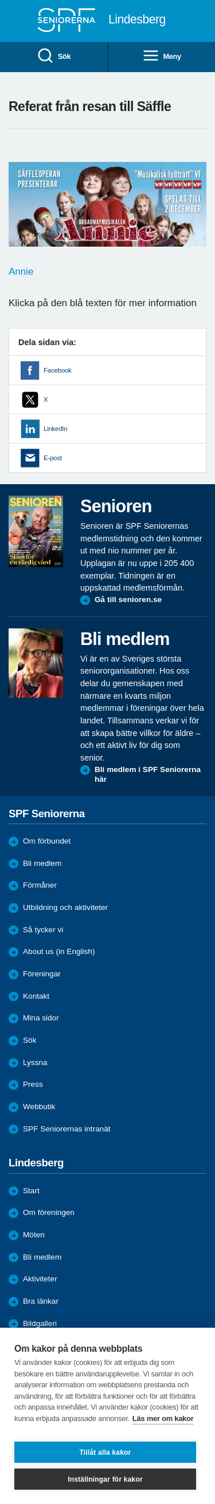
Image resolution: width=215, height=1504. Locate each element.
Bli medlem (42, 863)
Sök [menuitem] (54, 56)
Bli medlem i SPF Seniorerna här (148, 774)
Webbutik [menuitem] (39, 1106)
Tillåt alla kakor (105, 1452)
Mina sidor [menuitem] (41, 1018)
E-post (53, 457)
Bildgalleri (40, 1323)
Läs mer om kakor (163, 1418)
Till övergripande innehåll (0, 0)
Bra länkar (40, 1301)
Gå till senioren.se (128, 599)
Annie (21, 271)
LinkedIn (55, 428)
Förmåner (40, 885)
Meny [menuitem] (161, 56)
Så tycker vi (43, 929)
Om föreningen (49, 1212)
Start (31, 1190)
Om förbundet (47, 841)
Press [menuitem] (33, 1084)
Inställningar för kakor (105, 1479)
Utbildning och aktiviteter (65, 907)
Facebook (57, 370)
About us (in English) (59, 951)
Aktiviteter (40, 1279)
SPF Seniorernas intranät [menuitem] (67, 1129)
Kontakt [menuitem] (36, 996)
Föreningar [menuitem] (42, 973)
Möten (34, 1234)
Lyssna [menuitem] (35, 1062)
